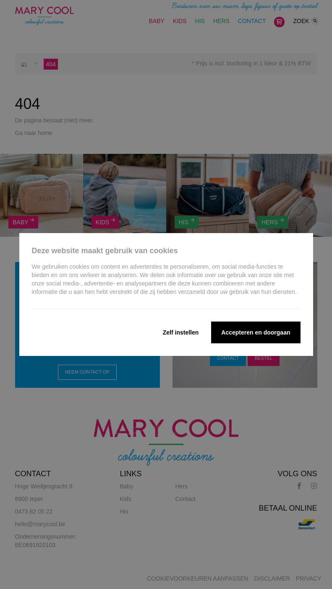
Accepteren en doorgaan (255, 332)
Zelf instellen (181, 332)
